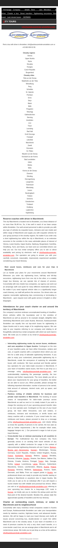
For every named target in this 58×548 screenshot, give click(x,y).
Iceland (44, 456)
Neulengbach (29, 193)
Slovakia (30, 64)
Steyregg (30, 112)
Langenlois (29, 182)
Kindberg (30, 207)
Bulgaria (28, 456)
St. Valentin (30, 92)
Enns (30, 98)
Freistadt (30, 137)
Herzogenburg (30, 179)
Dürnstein (29, 148)
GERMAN (26, 17)
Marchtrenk (30, 143)
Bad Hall (30, 131)
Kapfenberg (30, 213)
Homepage (7, 10)
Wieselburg (30, 84)
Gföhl (30, 162)
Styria (30, 61)
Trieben (29, 196)
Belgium (53, 447)
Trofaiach (30, 204)
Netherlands (37, 470)
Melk (29, 106)
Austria (46, 467)
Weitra (30, 165)
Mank (30, 103)
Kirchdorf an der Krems (30, 157)
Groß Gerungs (30, 134)
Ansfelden (29, 120)
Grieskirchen (29, 201)
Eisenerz (30, 173)
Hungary (30, 67)
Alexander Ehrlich (31, 539)
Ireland (17, 464)
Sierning (30, 117)
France (10, 456)
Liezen (30, 190)
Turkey (40, 461)
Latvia (35, 464)
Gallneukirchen (30, 114)
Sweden (26, 458)
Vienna (29, 56)
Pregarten (29, 109)
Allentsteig (29, 187)
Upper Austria (29, 58)
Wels (29, 168)
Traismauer (30, 185)
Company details (21, 10)
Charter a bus (13, 13)
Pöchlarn (30, 95)
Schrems (30, 199)
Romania (11, 470)
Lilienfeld (30, 140)
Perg (29, 86)
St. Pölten (29, 151)
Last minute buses (14, 17)
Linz (29, 123)
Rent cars (36, 10)
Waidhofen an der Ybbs (30, 81)
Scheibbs (30, 89)
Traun (30, 126)
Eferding (30, 176)
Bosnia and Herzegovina (18, 450)
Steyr (30, 100)
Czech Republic (29, 70)
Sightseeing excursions (43, 13)
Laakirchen (30, 210)
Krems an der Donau (30, 171)
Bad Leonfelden (29, 159)
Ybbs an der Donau (29, 78)
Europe (10, 492)
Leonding (30, 128)
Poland (53, 467)
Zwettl (30, 145)
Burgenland (30, 72)
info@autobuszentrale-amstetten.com (38, 27)
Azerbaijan (19, 456)
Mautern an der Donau (29, 154)
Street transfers (26, 13)
